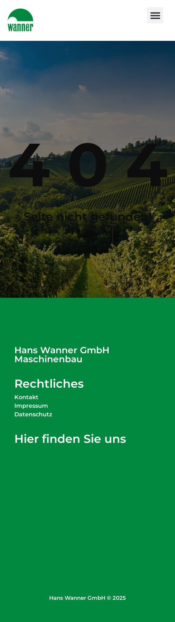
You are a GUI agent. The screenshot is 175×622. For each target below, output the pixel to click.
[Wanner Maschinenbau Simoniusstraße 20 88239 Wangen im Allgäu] (87, 494)
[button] (155, 15)
